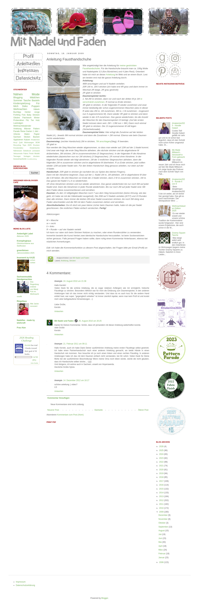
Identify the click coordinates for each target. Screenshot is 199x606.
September (163, 527)
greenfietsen (23, 250)
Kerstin (28, 345)
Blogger (104, 598)
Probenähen (18, 120)
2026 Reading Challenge (26, 339)
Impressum (21, 582)
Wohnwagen (29, 142)
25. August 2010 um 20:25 (90, 321)
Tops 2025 (27, 145)
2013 (161, 496)
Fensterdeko (18, 148)
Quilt (20, 142)
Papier (37, 134)
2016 (161, 485)
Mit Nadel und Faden (81, 258)
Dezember (163, 515)
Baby (29, 115)
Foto (24, 115)
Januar (161, 557)
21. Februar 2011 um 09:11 (75, 344)
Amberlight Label (25, 234)
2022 (161, 462)
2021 (161, 466)
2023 (161, 458)
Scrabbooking (32, 159)
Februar (162, 553)
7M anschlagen (103, 141)
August (161, 530)
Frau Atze (21, 327)
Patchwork (26, 118)
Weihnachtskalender (22, 126)
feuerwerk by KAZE (26, 257)
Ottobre (16, 118)
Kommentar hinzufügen (59, 398)
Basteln (36, 100)
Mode (36, 94)
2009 (161, 512)
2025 (161, 450)
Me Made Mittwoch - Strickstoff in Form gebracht (178, 153)
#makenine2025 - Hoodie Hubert (178, 125)
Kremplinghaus (24, 241)
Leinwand (36, 151)
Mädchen (35, 97)
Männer (27, 129)
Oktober (162, 523)
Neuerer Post (53, 410)
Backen (36, 137)
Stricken (72, 261)
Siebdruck (27, 151)
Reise (22, 131)
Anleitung (110, 74)
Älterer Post (143, 410)
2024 (161, 454)
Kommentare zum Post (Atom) (70, 415)
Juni (160, 538)
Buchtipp (17, 112)
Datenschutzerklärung (25, 585)
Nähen (18, 94)
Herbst (28, 112)
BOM (38, 142)
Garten (29, 131)
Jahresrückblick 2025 (25, 253)
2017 (161, 481)
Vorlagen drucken (32, 156)
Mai (160, 542)
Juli (160, 534)
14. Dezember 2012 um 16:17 (76, 380)
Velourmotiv (18, 153)
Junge (37, 112)
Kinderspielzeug (21, 103)
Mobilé (37, 153)
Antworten (58, 311)
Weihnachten (20, 109)
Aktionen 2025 (23, 236)
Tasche (27, 100)
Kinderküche (35, 148)
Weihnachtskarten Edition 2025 (178, 208)
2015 (161, 489)
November (163, 519)
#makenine (35, 140)
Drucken (36, 145)
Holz (38, 120)
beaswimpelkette (20, 159)
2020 (161, 469)
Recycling (17, 145)
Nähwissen (17, 151)
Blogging (18, 97)
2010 (161, 508)
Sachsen (17, 137)
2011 (161, 504)
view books (34, 363)
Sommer (17, 100)
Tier (32, 120)
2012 (161, 500)
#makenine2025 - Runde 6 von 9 (178, 181)
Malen (27, 134)
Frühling (17, 115)
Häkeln (36, 109)
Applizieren (18, 140)
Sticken (27, 137)
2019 (161, 473)
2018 (161, 477)
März (160, 550)
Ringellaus (22, 301)
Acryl (15, 142)
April (160, 546)
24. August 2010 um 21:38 (74, 281)
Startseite (98, 410)
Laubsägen (18, 123)
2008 (161, 562)
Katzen (27, 140)
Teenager (17, 156)
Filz (27, 120)
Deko (25, 106)
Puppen (35, 106)
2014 (161, 492)
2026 (161, 446)
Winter (37, 118)
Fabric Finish (28, 153)
